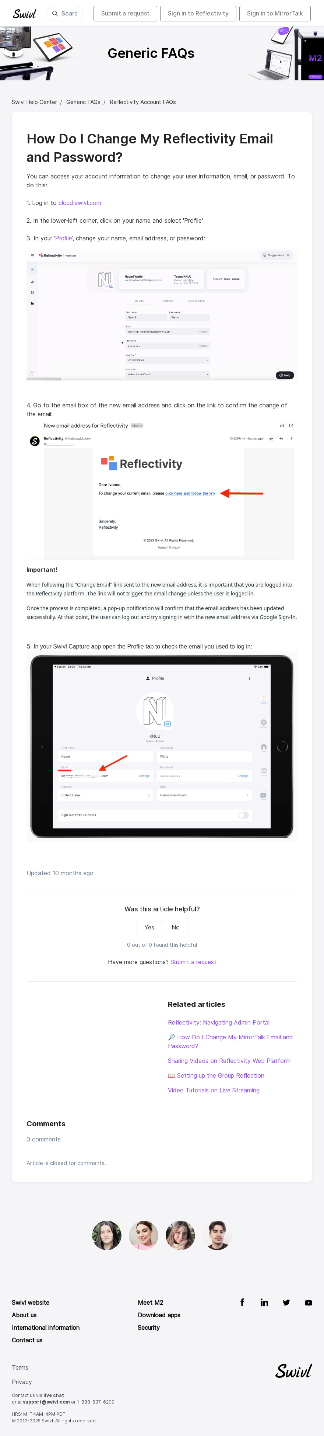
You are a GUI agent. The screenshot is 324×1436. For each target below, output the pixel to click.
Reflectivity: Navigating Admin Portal (219, 1022)
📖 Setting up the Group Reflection (216, 1075)
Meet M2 (150, 1302)
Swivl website (30, 1302)
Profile (63, 238)
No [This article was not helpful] (176, 927)
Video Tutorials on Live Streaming (214, 1090)
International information (46, 1327)
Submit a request (125, 13)
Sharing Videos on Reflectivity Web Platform (229, 1060)
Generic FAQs (83, 102)
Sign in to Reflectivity (198, 13)
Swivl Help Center (34, 102)
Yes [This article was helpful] (149, 927)
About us (24, 1315)
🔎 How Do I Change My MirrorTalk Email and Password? (230, 1042)
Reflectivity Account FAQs (143, 102)
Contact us (27, 1340)
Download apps (159, 1315)
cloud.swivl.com (80, 202)
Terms (20, 1367)
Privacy (22, 1381)
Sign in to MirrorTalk (275, 13)
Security (149, 1327)
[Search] (65, 13)
